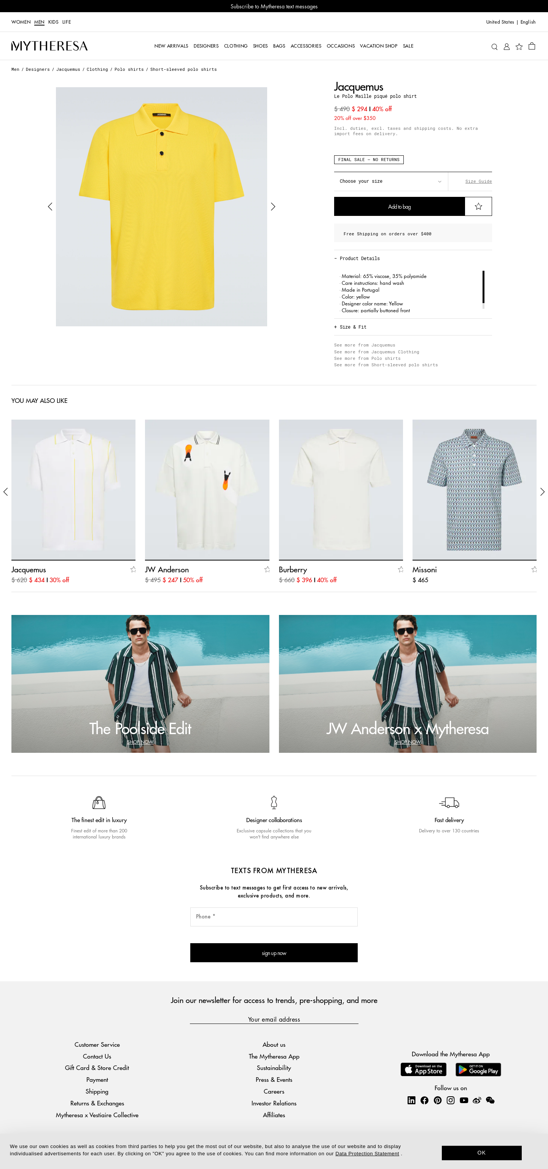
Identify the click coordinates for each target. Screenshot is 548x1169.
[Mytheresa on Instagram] (450, 1100)
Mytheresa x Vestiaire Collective (97, 1114)
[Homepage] (49, 46)
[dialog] (274, 1151)
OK (482, 1153)
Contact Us (97, 1056)
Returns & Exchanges (97, 1103)
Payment (97, 1079)
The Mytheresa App (274, 1056)
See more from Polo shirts (367, 358)
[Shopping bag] (532, 45)
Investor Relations (274, 1103)
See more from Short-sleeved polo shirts (386, 364)
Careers (274, 1091)
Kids (53, 22)
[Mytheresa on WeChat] (490, 1100)
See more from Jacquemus (364, 345)
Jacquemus (68, 69)
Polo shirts (129, 69)
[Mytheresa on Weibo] (476, 1100)
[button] (50, 206)
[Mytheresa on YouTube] (463, 1100)
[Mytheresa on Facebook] (424, 1100)
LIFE (66, 22)
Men (39, 22)
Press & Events (274, 1079)
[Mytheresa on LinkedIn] (411, 1100)
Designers (38, 69)
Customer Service (97, 1044)
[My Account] (506, 46)
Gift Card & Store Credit (97, 1067)
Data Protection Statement (367, 1153)
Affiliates (274, 1114)
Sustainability (274, 1067)
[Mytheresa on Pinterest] (437, 1100)
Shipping (97, 1091)
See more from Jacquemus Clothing (376, 352)
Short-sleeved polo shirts (183, 69)
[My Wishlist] (519, 46)
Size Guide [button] (478, 181)
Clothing (97, 69)
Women (20, 22)
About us (274, 1044)
